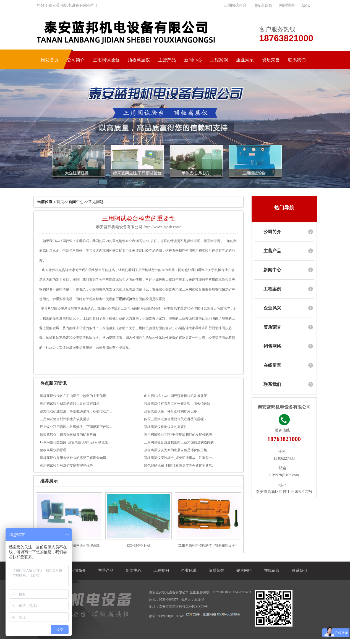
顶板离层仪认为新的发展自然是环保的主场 (175, 450)
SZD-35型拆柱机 (138, 545)
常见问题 (96, 202)
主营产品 (167, 60)
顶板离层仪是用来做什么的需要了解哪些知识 (73, 458)
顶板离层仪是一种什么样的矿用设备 (170, 411)
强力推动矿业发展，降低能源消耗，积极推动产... (76, 411)
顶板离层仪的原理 (53, 450)
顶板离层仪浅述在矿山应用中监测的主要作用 (73, 396)
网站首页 (50, 60)
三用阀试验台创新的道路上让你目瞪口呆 (70, 404)
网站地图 (287, 5)
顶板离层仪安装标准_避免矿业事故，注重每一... (179, 458)
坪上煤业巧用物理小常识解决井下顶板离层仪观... (76, 427)
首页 (60, 202)
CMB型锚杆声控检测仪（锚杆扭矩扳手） (208, 545)
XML (305, 5)
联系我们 (297, 60)
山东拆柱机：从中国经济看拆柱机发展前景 (175, 396)
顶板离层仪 (263, 5)
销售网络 (272, 346)
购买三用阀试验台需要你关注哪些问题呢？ (175, 419)
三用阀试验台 (235, 5)
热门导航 (284, 208)
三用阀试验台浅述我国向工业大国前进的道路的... (180, 442)
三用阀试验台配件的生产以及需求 (65, 419)
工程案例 (219, 60)
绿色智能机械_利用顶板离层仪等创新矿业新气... (179, 465)
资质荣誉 (271, 60)
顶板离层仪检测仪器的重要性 (165, 427)
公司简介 (76, 60)
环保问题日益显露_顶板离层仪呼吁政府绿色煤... (75, 442)
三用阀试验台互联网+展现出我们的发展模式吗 (178, 435)
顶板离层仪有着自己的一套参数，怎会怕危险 (177, 404)
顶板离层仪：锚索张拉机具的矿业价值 (68, 435)
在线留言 (272, 365)
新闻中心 (193, 60)
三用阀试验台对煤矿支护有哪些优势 (66, 465)
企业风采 (245, 60)
